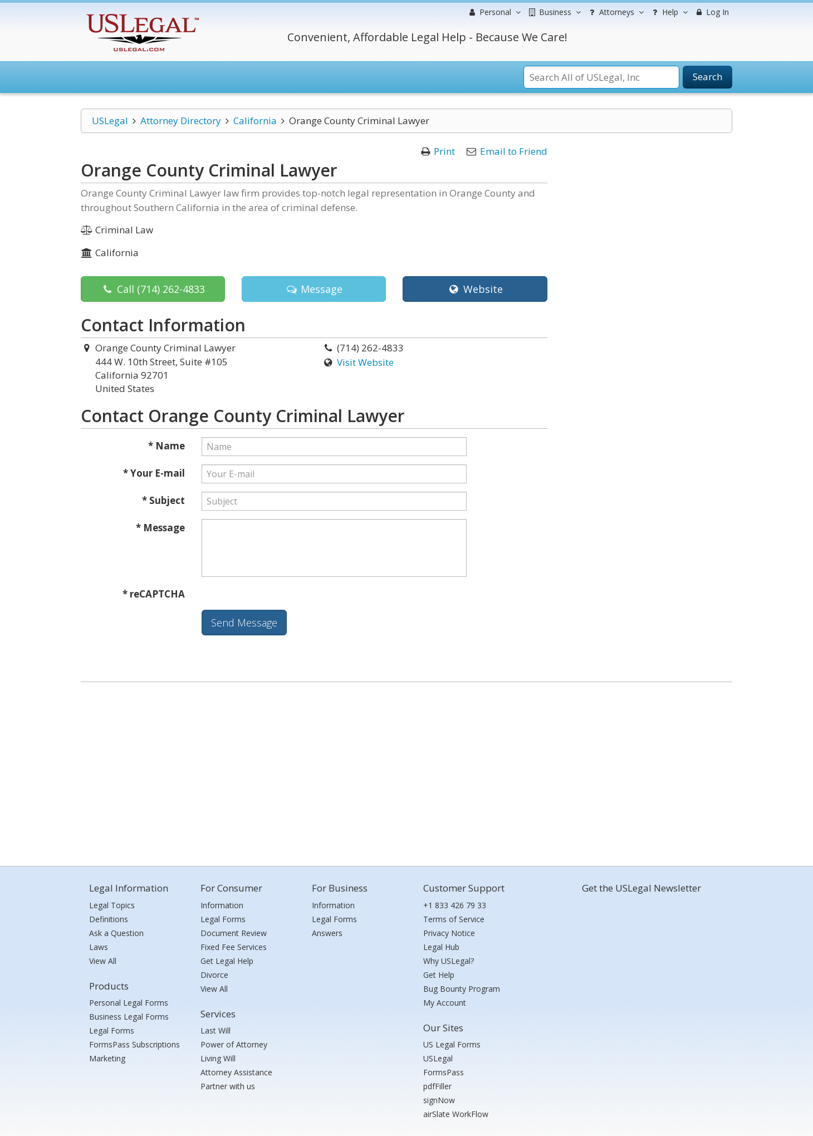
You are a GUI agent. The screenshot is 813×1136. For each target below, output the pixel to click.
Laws (98, 947)
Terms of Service (453, 919)
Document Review (233, 933)
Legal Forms (111, 1030)
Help (668, 12)
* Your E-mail (154, 473)
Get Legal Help (226, 961)
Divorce (214, 974)
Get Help (438, 974)
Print (444, 151)
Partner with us (227, 1086)
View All (102, 961)
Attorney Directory (180, 120)
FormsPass (443, 1072)
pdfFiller (437, 1086)
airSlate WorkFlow (455, 1114)
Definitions (108, 919)
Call (153, 289)
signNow (439, 1100)
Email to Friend (513, 151)
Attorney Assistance (236, 1072)
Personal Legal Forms (128, 1002)
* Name (166, 445)
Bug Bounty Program (461, 988)
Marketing (107, 1058)
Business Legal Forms (129, 1016)
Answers (327, 933)
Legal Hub (441, 947)
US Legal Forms (452, 1044)
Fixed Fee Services (233, 947)
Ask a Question (116, 933)
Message (313, 289)
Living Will (218, 1058)
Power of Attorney (233, 1044)
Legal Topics (112, 905)
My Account (444, 1002)
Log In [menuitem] (711, 12)
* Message (160, 527)
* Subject (163, 500)
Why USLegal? (448, 961)
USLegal (110, 120)
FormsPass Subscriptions (134, 1044)
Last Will (215, 1030)
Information (221, 905)
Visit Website (365, 362)
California (255, 120)
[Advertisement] (406, 771)
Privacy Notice (449, 933)
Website (474, 289)
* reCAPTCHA (154, 593)
